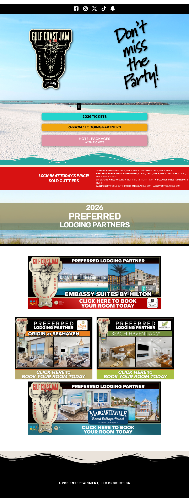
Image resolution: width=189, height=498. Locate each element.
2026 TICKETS (94, 116)
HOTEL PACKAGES (94, 140)
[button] (79, 106)
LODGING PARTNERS (94, 127)
